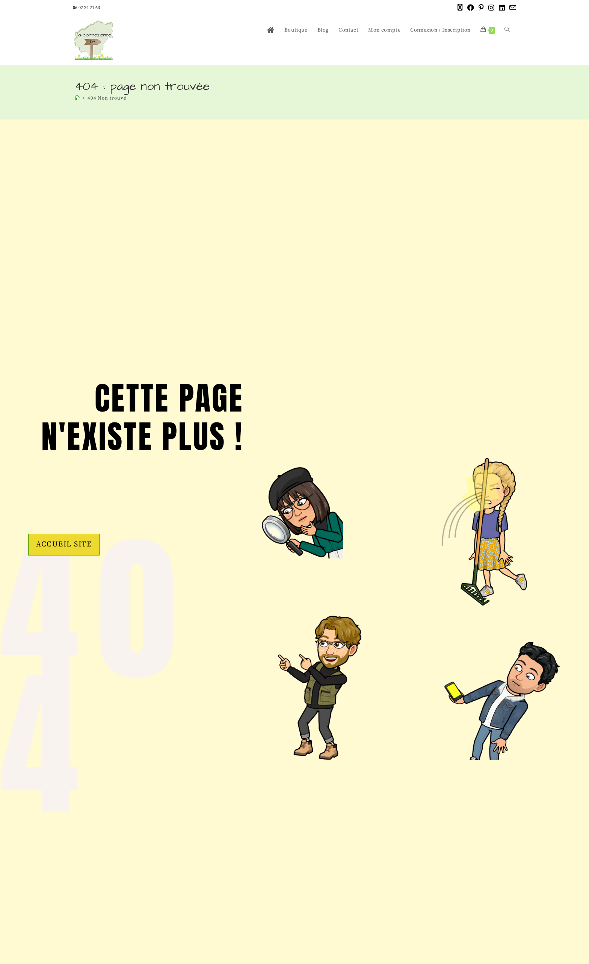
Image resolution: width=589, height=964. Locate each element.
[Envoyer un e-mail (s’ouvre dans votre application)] (511, 8)
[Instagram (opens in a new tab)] (491, 8)
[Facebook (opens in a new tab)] (470, 8)
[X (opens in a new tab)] (460, 8)
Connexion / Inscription (440, 30)
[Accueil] (77, 98)
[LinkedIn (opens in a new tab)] (502, 8)
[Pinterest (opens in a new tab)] (481, 8)
